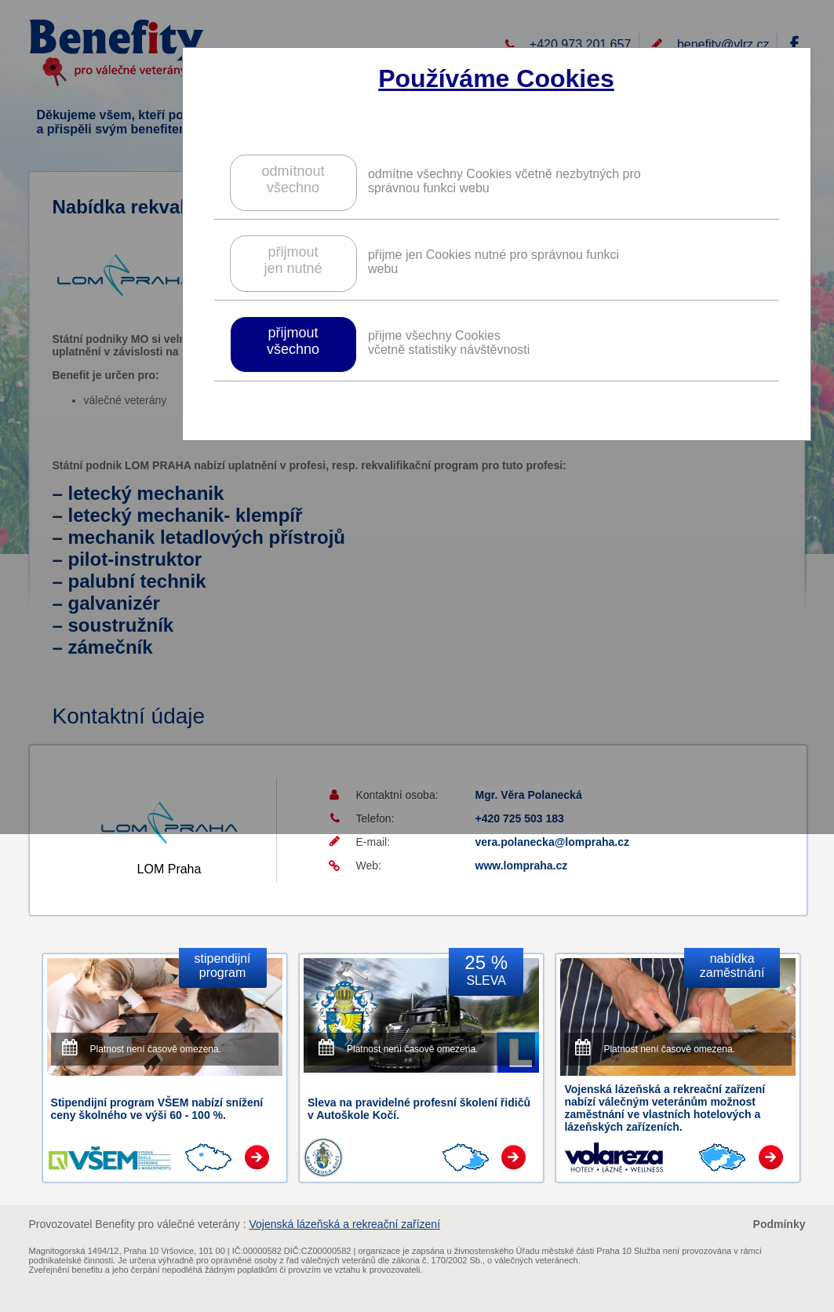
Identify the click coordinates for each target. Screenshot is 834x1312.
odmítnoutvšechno (292, 179)
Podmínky (779, 1224)
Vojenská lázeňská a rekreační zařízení (344, 1224)
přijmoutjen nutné (293, 260)
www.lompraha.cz (521, 865)
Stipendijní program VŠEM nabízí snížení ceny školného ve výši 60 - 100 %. (157, 1108)
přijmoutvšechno (293, 341)
